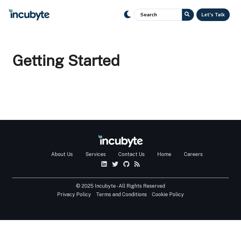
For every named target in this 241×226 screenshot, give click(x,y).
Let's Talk (213, 15)
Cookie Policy (168, 194)
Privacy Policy (74, 194)
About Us (62, 154)
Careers (193, 154)
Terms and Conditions (121, 194)
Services (95, 154)
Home (164, 154)
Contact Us (131, 154)
